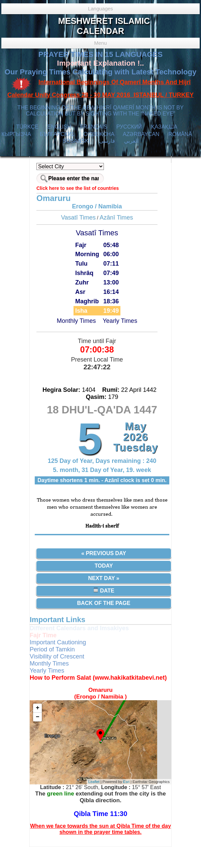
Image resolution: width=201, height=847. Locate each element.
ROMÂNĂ (180, 134)
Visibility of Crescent (57, 656)
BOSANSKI (76, 141)
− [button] (37, 717)
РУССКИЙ (129, 127)
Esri (126, 782)
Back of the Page (104, 603)
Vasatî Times (78, 217)
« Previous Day (103, 553)
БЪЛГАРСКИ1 (57, 134)
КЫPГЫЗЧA (16, 134)
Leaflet (93, 782)
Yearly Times (120, 320)
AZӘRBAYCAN (141, 134)
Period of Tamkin (52, 649)
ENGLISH (59, 127)
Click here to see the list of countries (77, 188)
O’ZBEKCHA (99, 134)
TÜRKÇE (27, 127)
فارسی (107, 141)
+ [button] (37, 708)
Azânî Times (116, 217)
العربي (131, 141)
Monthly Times (76, 320)
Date (103, 590)
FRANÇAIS (93, 127)
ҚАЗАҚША (164, 127)
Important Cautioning (58, 642)
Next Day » (103, 578)
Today (103, 566)
